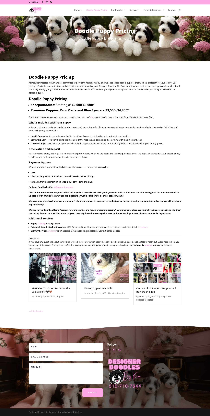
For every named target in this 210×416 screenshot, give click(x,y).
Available (51, 230)
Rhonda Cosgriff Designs (70, 412)
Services (133, 10)
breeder (148, 245)
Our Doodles (117, 10)
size (91, 117)
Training (41, 223)
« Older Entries (36, 311)
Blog (163, 296)
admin (37, 296)
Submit (92, 392)
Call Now (34, 2)
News (168, 296)
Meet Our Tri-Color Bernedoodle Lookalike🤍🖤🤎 (51, 290)
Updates (112, 293)
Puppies (60, 296)
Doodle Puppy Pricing (96, 10)
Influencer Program (63, 187)
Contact (172, 10)
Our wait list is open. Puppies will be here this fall (156, 290)
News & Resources (152, 10)
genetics (143, 227)
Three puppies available (98, 288)
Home (77, 10)
